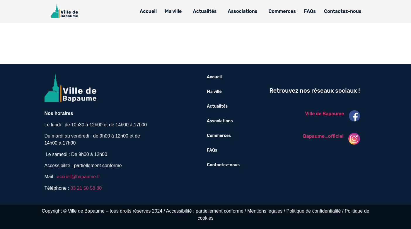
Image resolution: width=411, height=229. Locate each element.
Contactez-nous (342, 11)
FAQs (310, 11)
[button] (175, 11)
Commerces (282, 11)
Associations (242, 11)
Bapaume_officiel (323, 136)
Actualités (204, 11)
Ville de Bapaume (324, 113)
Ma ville (173, 11)
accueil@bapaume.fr (78, 176)
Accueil (148, 11)
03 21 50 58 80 (86, 188)
